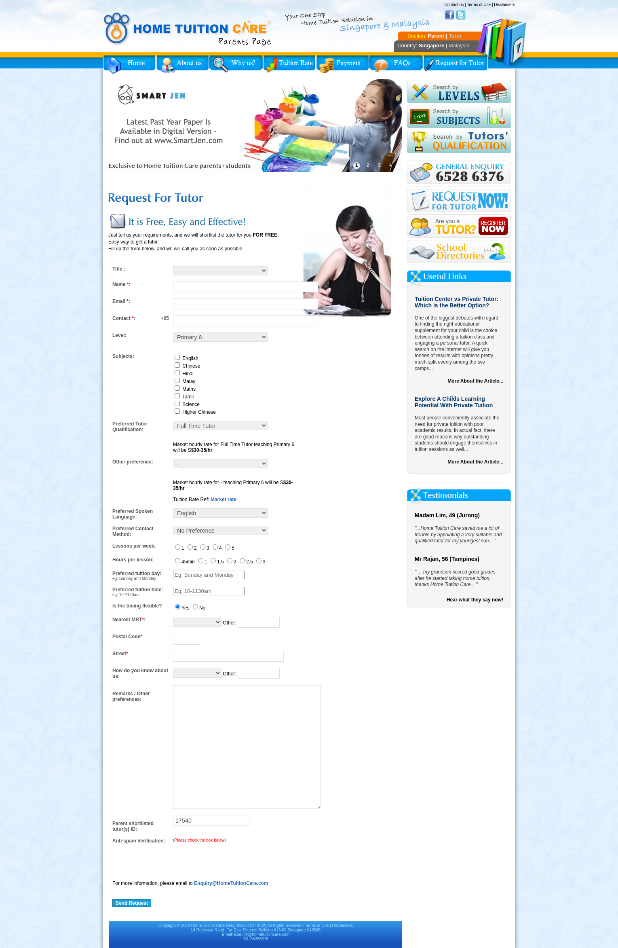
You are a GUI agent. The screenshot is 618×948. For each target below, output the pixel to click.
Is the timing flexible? (137, 606)
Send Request (132, 903)
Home (129, 64)
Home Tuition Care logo (188, 29)
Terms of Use (479, 4)
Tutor (455, 36)
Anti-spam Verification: (138, 841)
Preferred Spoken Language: (132, 514)
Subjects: (123, 356)
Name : (121, 284)
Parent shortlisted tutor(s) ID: (133, 826)
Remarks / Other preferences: (131, 696)
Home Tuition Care (208, 925)
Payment (342, 64)
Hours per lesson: (133, 560)
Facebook (449, 15)
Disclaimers (504, 4)
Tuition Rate (289, 64)
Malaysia (459, 45)
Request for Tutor (455, 64)
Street (120, 653)
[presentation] (173, 859)
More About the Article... (475, 381)
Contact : (123, 318)
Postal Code (127, 636)
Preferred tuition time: (137, 589)
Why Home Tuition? (236, 64)
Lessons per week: (134, 546)
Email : (121, 301)
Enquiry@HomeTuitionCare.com (231, 883)
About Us (182, 64)
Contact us (454, 4)
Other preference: (132, 462)
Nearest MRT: (129, 619)
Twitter (461, 15)
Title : (118, 269)
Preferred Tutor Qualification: (129, 426)
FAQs (396, 64)
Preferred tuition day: (136, 573)
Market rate (223, 499)
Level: (119, 335)
